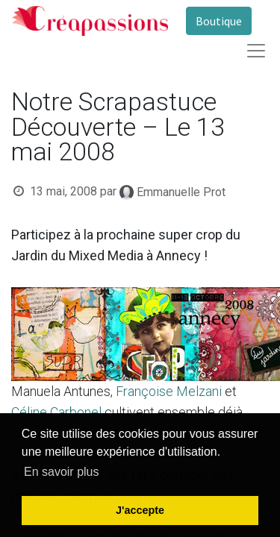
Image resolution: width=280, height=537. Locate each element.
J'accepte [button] (140, 510)
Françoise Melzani (169, 391)
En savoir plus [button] (61, 471)
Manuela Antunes (61, 391)
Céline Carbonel (56, 412)
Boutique (219, 20)
